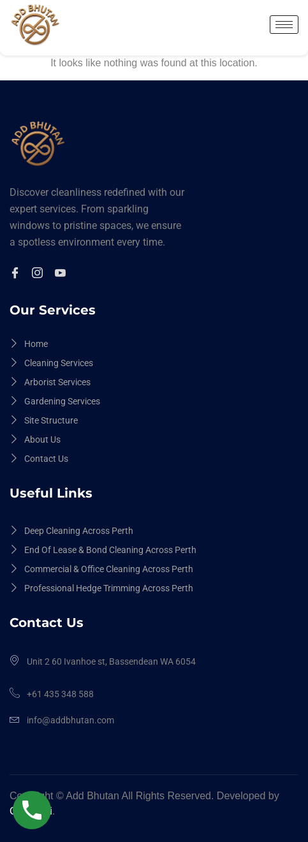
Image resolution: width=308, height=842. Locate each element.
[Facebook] (17, 274)
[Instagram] (39, 274)
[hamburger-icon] (284, 24)
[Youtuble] (62, 274)
